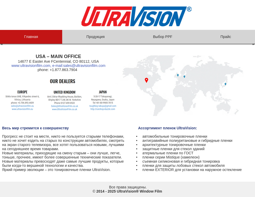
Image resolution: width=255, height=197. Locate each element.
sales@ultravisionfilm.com (84, 65)
